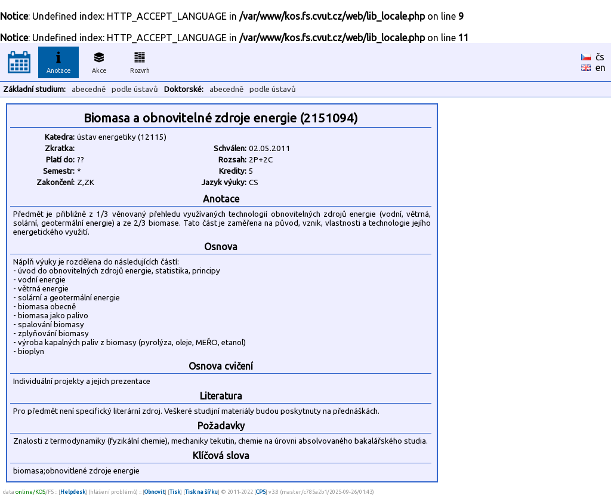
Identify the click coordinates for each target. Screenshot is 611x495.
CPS (261, 491)
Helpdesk (72, 491)
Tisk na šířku (201, 491)
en (600, 67)
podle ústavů (135, 89)
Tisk (174, 491)
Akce (99, 61)
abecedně (89, 89)
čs (599, 56)
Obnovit (154, 491)
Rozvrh (140, 61)
